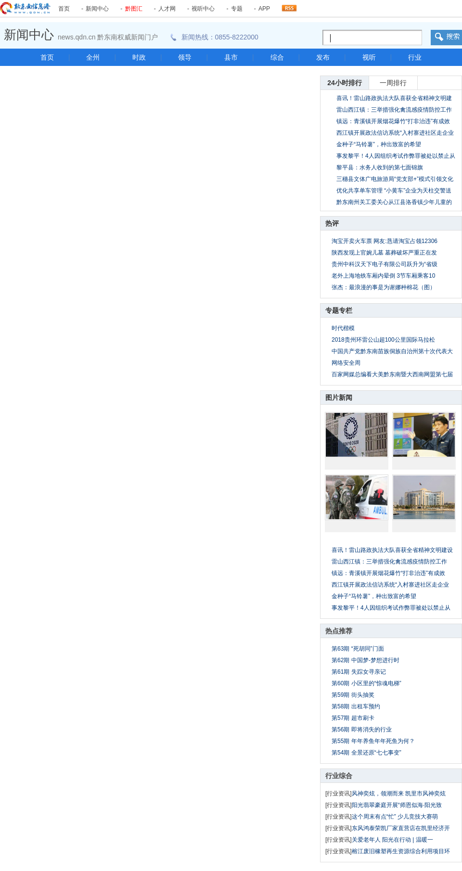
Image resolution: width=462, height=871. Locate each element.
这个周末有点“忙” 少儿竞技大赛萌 (395, 816)
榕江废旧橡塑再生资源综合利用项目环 (401, 851)
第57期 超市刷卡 (353, 718)
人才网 (167, 8)
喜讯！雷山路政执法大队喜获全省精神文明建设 (392, 550)
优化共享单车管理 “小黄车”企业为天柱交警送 (393, 190)
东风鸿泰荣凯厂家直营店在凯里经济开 (401, 828)
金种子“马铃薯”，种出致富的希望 (378, 144)
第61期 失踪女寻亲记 (359, 671)
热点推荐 (338, 631)
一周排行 (393, 83)
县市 (231, 57)
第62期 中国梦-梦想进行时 (365, 660)
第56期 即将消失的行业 (362, 729)
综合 (277, 57)
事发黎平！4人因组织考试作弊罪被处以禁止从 (391, 607)
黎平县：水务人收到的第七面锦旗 (379, 167)
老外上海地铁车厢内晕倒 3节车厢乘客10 (383, 275)
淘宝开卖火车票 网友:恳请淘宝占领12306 (384, 241)
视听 (369, 57)
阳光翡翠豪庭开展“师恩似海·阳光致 (397, 805)
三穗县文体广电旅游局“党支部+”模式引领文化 (394, 179)
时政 (139, 57)
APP (264, 8)
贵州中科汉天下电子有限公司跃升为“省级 (384, 264)
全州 (93, 57)
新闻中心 (97, 8)
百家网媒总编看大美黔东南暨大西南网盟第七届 (392, 374)
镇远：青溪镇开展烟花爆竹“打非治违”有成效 (393, 121)
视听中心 (203, 8)
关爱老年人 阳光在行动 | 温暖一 (392, 839)
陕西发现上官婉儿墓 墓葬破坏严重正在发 (384, 252)
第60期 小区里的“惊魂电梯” (366, 683)
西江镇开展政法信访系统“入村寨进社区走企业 (390, 584)
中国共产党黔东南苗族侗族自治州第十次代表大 (392, 351)
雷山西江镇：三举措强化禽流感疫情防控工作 (394, 109)
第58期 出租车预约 (356, 706)
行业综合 (338, 776)
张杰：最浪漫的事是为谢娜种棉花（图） (384, 287)
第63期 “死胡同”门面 (358, 648)
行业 (415, 57)
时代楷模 (343, 328)
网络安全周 (346, 362)
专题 (237, 8)
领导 (185, 57)
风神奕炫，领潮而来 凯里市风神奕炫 (399, 793)
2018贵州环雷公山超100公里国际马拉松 (383, 339)
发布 (323, 57)
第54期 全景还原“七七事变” (366, 752)
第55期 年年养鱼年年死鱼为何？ (373, 741)
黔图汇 (133, 8)
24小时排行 (344, 83)
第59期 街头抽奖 (353, 695)
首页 (64, 8)
